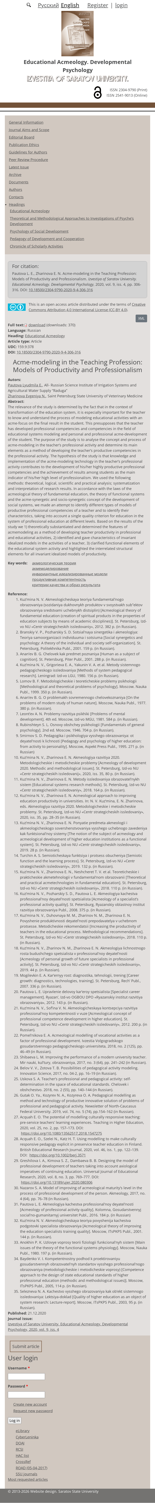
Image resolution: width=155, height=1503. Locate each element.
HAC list (22, 1455)
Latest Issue (19, 167)
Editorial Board (21, 137)
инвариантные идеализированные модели (69, 573)
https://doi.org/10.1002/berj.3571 (57, 1155)
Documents (18, 182)
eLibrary (22, 1431)
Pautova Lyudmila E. (25, 385)
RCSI (19, 1449)
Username (19, 1368)
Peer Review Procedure (28, 159)
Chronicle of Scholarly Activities (36, 246)
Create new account (30, 1404)
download (36, 324)
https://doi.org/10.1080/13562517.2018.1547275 (61, 1133)
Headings (17, 204)
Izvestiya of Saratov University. (77, 78)
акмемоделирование (50, 568)
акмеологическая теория (54, 563)
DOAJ (20, 1443)
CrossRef (23, 1461)
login (121, 5)
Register (97, 5)
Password (18, 1386)
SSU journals (26, 1474)
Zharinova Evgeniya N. (27, 396)
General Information (26, 122)
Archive (15, 174)
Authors (15, 189)
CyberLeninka (27, 1437)
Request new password (33, 1410)
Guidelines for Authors (28, 152)
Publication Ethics (24, 144)
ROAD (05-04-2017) (31, 1467)
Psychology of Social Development (39, 231)
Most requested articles (28, 1479)
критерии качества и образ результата (66, 584)
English (70, 5)
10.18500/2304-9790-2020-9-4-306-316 (61, 289)
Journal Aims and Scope (29, 129)
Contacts (16, 197)
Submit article (26, 1346)
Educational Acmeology (30, 210)
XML (141, 318)
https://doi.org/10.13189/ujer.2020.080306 (56, 1182)
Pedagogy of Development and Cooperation (47, 238)
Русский (48, 5)
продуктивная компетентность (59, 579)
